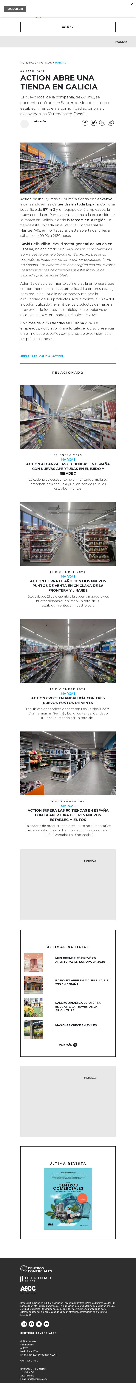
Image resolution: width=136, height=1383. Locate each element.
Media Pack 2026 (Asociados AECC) (38, 1355)
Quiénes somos (28, 1341)
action (57, 356)
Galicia (44, 356)
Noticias (45, 62)
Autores (24, 1348)
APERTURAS (28, 356)
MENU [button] (68, 27)
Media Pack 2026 (29, 1351)
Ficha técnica (27, 1345)
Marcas (60, 62)
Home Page (28, 62)
